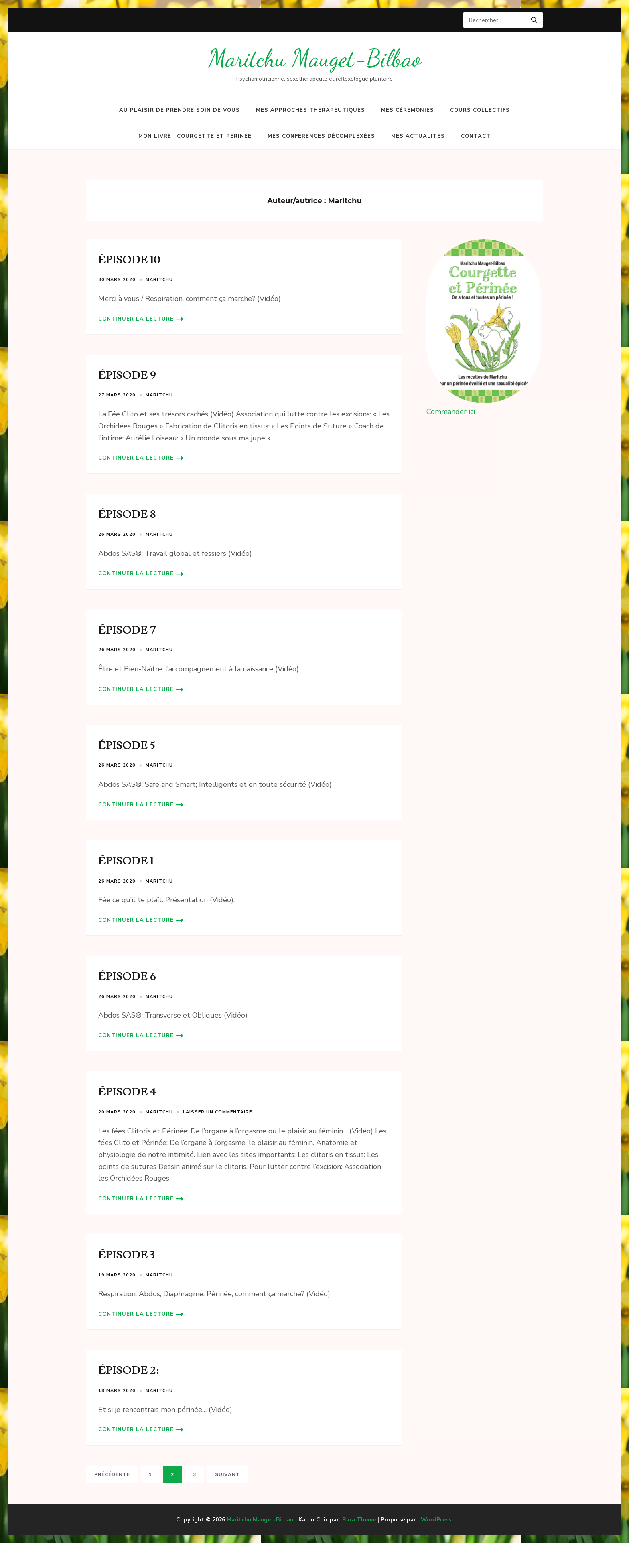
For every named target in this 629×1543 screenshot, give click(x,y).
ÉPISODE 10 (129, 260)
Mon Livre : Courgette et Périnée (195, 136)
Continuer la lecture (136, 319)
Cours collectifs (480, 110)
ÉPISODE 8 (127, 514)
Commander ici (450, 411)
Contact (476, 136)
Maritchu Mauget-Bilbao (315, 58)
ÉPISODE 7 (127, 630)
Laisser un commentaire (217, 1112)
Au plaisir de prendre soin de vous (179, 110)
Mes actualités (418, 136)
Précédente (112, 1474)
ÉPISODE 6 (127, 976)
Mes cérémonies (407, 110)
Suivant (227, 1474)
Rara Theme (359, 1519)
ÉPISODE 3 (126, 1255)
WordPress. (437, 1519)
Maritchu (159, 280)
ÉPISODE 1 (126, 861)
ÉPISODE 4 (127, 1092)
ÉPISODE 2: (128, 1370)
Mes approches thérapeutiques (310, 110)
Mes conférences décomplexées (321, 136)
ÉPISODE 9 (127, 375)
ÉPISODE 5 (126, 746)
